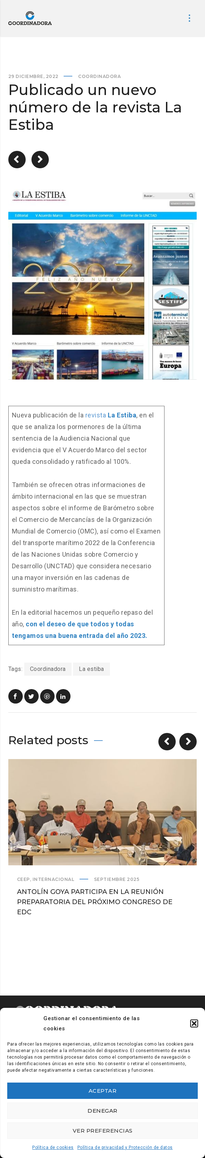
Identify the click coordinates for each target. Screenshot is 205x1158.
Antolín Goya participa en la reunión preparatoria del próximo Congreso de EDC (94, 902)
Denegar (102, 1110)
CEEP (23, 879)
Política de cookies (53, 1147)
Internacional (53, 879)
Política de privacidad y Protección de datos (125, 1147)
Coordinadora (99, 76)
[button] (194, 1023)
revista (111, 415)
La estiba (91, 668)
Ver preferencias (103, 1130)
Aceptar (103, 1090)
